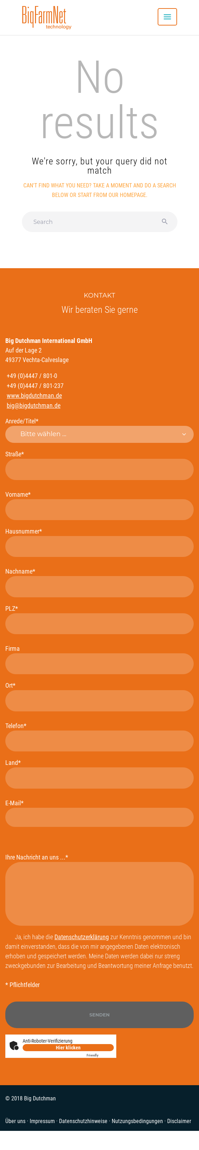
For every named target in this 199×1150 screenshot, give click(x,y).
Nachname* (99, 582)
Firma (99, 659)
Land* (99, 773)
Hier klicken (68, 1047)
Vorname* (99, 505)
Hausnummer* (99, 542)
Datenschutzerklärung (81, 937)
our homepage (127, 195)
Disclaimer (179, 1121)
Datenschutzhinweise (83, 1121)
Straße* (99, 465)
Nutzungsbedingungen (137, 1121)
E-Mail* (99, 813)
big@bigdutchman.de (33, 405)
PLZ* (99, 619)
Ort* (99, 696)
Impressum (42, 1121)
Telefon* (99, 736)
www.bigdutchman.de (34, 395)
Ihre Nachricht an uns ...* (99, 889)
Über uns (15, 1121)
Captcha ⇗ (100, 1055)
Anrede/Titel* (99, 430)
